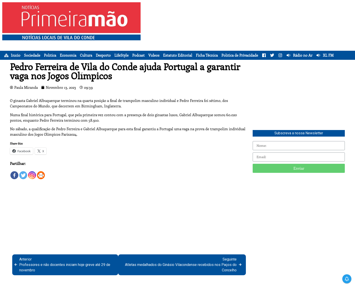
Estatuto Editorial (177, 55)
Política (50, 55)
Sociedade (32, 55)
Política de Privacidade (239, 55)
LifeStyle (121, 55)
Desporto (103, 55)
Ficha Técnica (207, 55)
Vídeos (153, 55)
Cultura (86, 55)
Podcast (138, 55)
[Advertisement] (249, 34)
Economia (68, 55)
